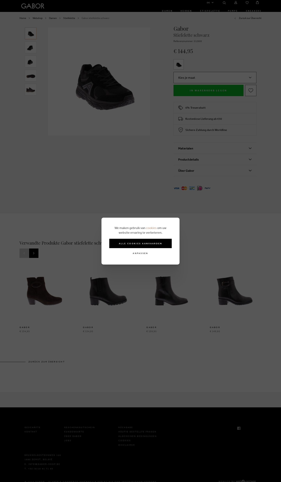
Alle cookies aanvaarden (140, 243)
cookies (151, 228)
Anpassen (140, 253)
